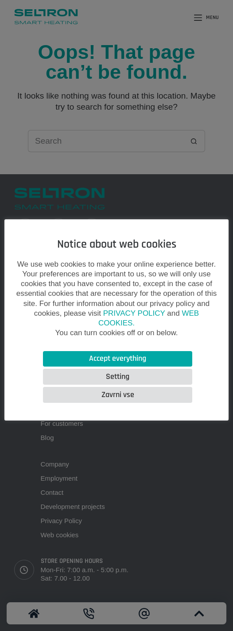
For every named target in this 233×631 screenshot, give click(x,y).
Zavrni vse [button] (117, 395)
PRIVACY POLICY (134, 313)
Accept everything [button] (117, 358)
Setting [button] (117, 376)
